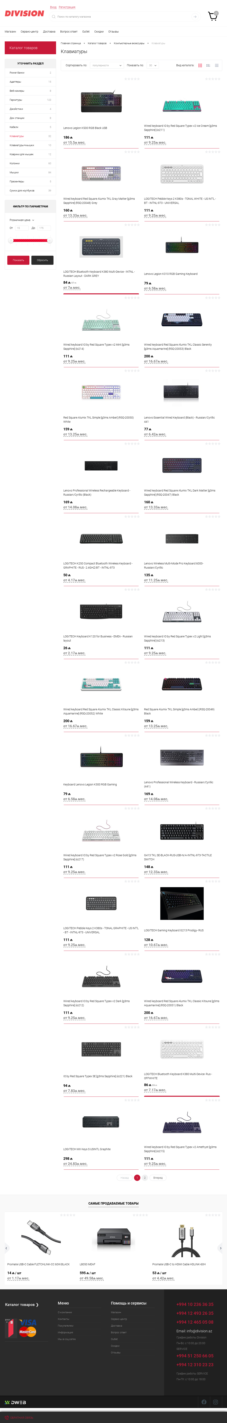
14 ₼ (41, 1276)
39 (49, 190)
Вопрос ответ (69, 31)
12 (49, 154)
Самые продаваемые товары (113, 1203)
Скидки (99, 31)
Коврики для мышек (22, 154)
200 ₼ (182, 360)
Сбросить (42, 260)
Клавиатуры (17, 136)
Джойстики (16, 108)
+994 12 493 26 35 (195, 1313)
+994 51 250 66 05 (197, 1355)
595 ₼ (113, 1276)
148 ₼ (182, 870)
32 (49, 136)
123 (49, 99)
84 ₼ (101, 286)
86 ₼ (182, 1089)
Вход (53, 7)
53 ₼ (186, 1276)
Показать (18, 260)
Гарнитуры (16, 99)
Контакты (63, 1319)
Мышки (14, 172)
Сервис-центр (29, 31)
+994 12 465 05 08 (195, 1322)
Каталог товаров (23, 48)
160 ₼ (101, 214)
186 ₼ (101, 141)
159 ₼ (101, 433)
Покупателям (65, 1325)
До (33, 227)
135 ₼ (182, 579)
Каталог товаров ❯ (22, 1304)
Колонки (15, 163)
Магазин (10, 31)
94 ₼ (101, 1089)
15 (49, 81)
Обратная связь (19, 1417)
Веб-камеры (17, 90)
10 (49, 145)
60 (49, 163)
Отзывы (113, 31)
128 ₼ (182, 943)
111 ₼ (182, 141)
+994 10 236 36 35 (197, 1303)
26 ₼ (101, 652)
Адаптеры (15, 81)
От (11, 227)
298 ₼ (101, 1162)
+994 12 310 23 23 (195, 1365)
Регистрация (67, 7)
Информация (65, 1332)
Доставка (49, 31)
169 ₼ (101, 506)
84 (49, 172)
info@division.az (199, 1331)
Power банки (17, 72)
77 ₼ (182, 433)
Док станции (17, 118)
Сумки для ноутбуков (22, 190)
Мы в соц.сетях (67, 1339)
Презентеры (17, 181)
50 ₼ (101, 579)
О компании (65, 1312)
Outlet (86, 31)
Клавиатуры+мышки (22, 145)
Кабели (14, 127)
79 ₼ (182, 287)
